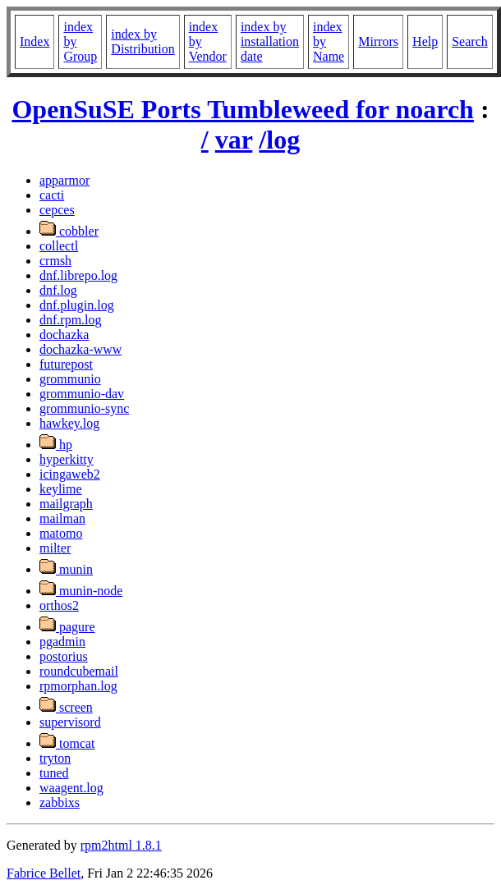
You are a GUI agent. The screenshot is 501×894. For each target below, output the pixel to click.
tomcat (67, 743)
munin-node (80, 591)
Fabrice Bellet (43, 873)
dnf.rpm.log (70, 320)
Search (470, 41)
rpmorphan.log (78, 686)
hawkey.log (69, 423)
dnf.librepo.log (78, 275)
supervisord (70, 722)
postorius (63, 656)
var (234, 139)
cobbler (69, 231)
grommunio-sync (84, 408)
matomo (60, 533)
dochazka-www (80, 349)
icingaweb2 (69, 474)
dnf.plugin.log (76, 305)
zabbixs (59, 802)
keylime (60, 489)
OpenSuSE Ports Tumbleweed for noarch (242, 109)
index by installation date (270, 41)
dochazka (64, 335)
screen (66, 707)
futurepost (66, 364)
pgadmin (62, 642)
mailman (62, 518)
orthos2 (59, 605)
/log (279, 139)
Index (34, 41)
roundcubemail (78, 671)
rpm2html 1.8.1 (121, 845)
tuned (54, 773)
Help (425, 41)
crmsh (55, 261)
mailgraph (66, 504)
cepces (57, 210)
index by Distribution (142, 41)
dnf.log (58, 290)
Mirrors (378, 41)
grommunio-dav (81, 394)
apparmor (64, 180)
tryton (55, 758)
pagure (67, 627)
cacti (51, 195)
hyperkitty (66, 459)
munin (66, 569)
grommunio (70, 379)
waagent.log (71, 788)
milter (55, 548)
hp (55, 445)
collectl (58, 246)
